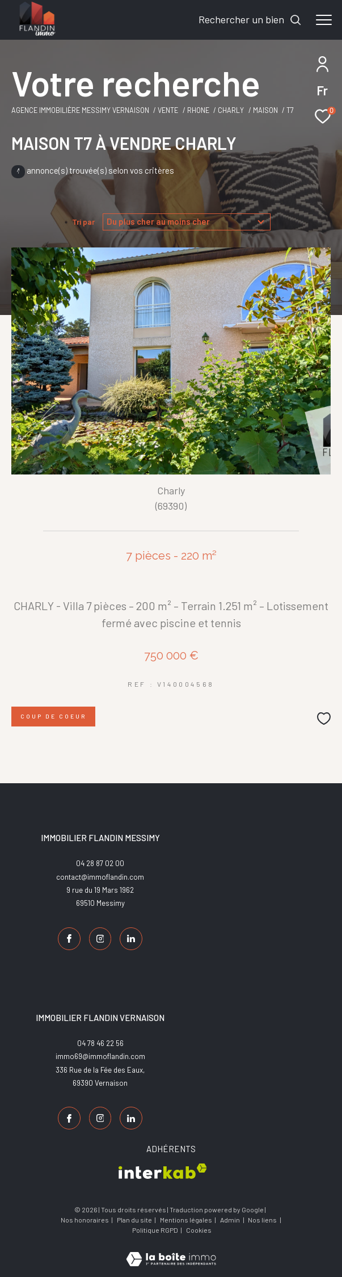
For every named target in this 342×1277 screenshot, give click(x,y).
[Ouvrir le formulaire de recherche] (250, 19)
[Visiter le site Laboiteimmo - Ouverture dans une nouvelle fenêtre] (171, 1251)
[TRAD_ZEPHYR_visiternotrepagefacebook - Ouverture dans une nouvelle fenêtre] (69, 938)
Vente (168, 110)
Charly (231, 110)
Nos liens (263, 1220)
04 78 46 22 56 (100, 1043)
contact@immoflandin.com (100, 876)
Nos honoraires (85, 1220)
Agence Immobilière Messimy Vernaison (80, 110)
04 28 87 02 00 (100, 863)
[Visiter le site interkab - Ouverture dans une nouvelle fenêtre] (163, 1171)
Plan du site (135, 1220)
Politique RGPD (155, 1230)
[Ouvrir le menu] (324, 20)
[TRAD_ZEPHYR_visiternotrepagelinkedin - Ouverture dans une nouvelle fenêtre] (131, 938)
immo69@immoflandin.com (100, 1056)
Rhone (198, 110)
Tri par (83, 222)
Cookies (199, 1230)
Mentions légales (186, 1220)
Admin (230, 1220)
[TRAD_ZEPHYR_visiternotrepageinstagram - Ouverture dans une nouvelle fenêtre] (100, 938)
